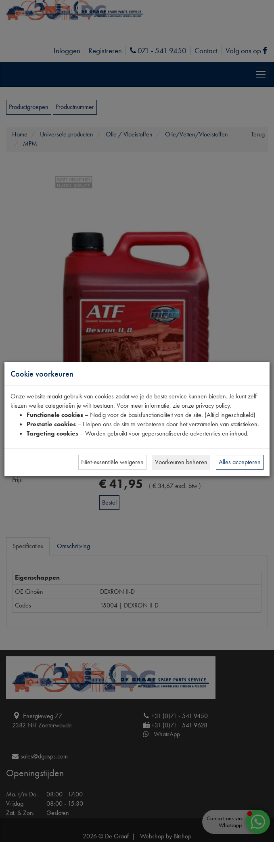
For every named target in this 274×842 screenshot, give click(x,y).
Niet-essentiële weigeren (112, 462)
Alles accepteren (240, 462)
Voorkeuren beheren (181, 462)
